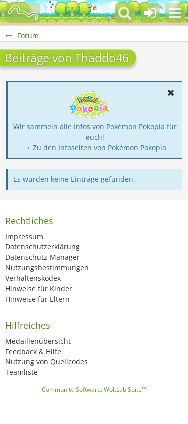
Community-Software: (94, 389)
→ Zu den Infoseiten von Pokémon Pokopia (95, 147)
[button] (175, 13)
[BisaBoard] (22, 13)
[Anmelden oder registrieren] (150, 13)
